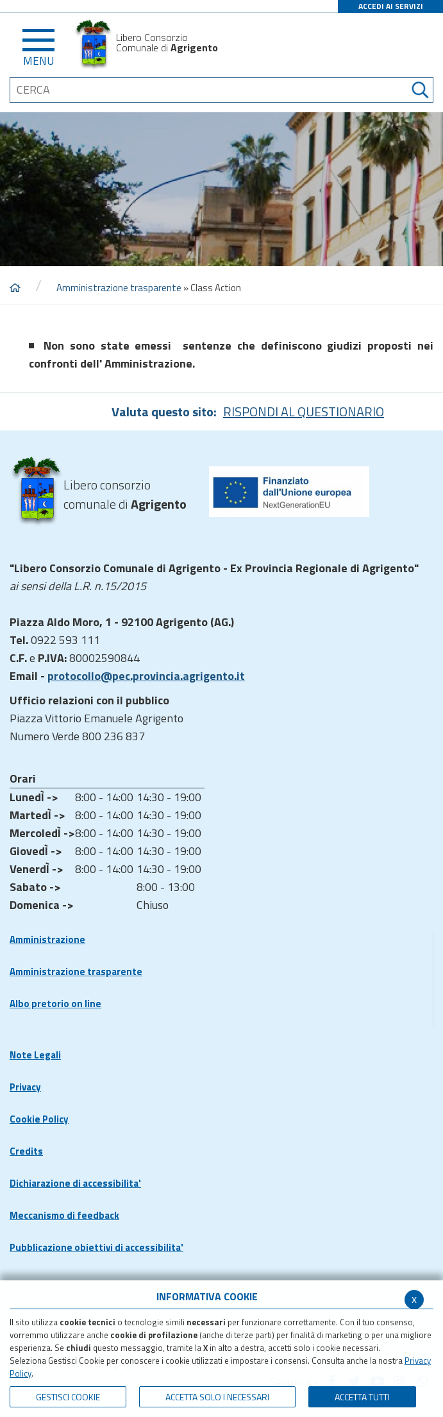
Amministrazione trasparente (118, 287)
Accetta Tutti (362, 1397)
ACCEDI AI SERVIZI (390, 6)
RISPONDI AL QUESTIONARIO (303, 411)
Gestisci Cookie (68, 1397)
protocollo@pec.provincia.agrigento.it (146, 675)
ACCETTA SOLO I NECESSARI (217, 1397)
